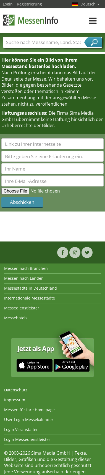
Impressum (14, 399)
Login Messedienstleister (27, 439)
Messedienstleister (21, 308)
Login (8, 4)
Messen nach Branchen (26, 268)
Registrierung (29, 4)
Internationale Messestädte (29, 298)
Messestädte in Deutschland (30, 288)
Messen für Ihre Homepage (29, 409)
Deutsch (89, 4)
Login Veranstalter (21, 429)
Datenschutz (15, 389)
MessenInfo (30, 20)
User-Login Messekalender (28, 419)
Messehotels (15, 317)
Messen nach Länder (23, 278)
